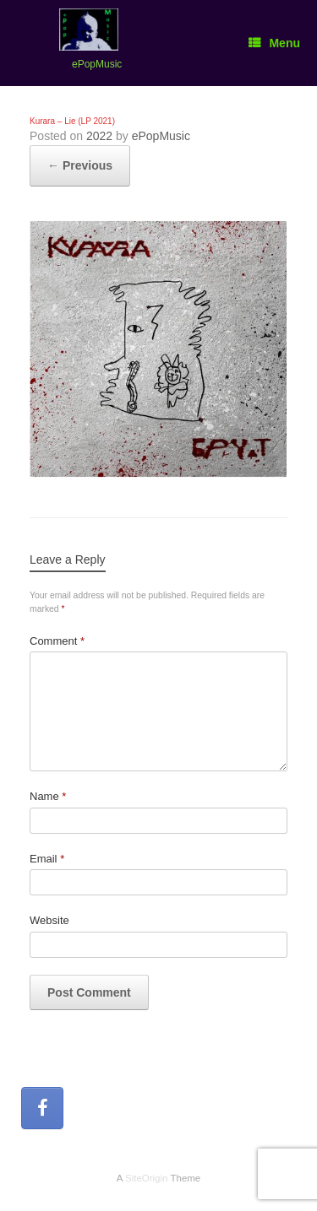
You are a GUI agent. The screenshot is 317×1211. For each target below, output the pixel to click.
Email (47, 858)
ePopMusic (161, 136)
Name (48, 796)
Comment (57, 641)
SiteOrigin (146, 1178)
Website (49, 920)
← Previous (79, 165)
